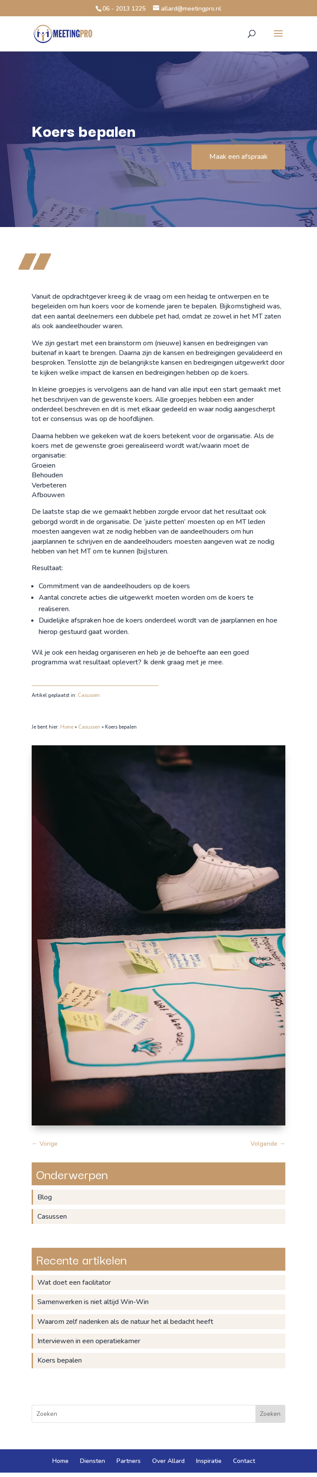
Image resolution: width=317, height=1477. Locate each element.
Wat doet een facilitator (74, 1282)
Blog (44, 1197)
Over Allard (168, 1461)
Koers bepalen (59, 1360)
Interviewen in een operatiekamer (88, 1341)
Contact (244, 1461)
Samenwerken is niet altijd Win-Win (93, 1302)
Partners (129, 1461)
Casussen (89, 695)
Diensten (92, 1461)
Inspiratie (209, 1461)
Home (66, 727)
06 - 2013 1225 (124, 8)
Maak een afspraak (238, 156)
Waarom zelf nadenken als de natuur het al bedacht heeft (125, 1322)
